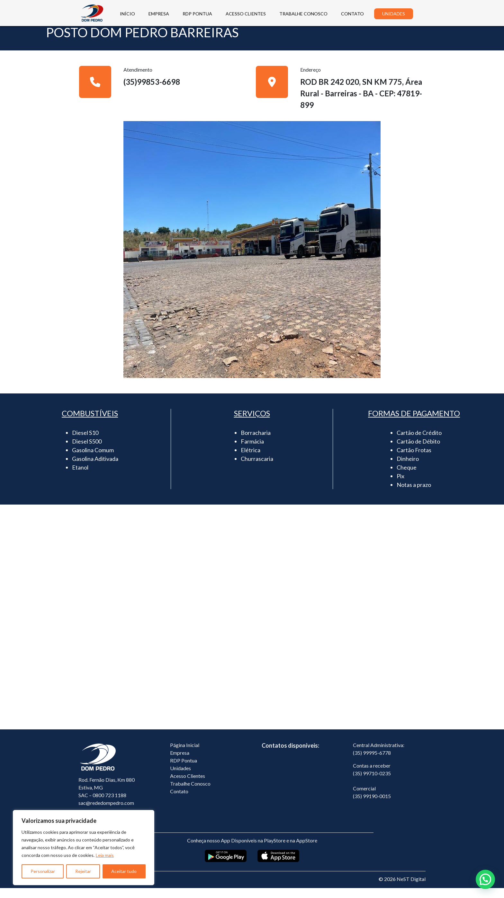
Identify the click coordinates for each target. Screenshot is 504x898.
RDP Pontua (183, 770)
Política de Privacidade (103, 889)
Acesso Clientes (187, 786)
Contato (179, 801)
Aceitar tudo (124, 871)
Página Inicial (184, 755)
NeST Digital (411, 889)
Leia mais (105, 855)
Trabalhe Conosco (190, 793)
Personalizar (43, 871)
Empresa (179, 763)
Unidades (180, 778)
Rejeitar (83, 871)
